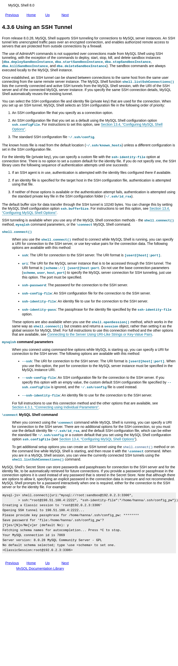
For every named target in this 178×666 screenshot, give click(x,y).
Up (48, 14)
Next (66, 14)
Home (32, 14)
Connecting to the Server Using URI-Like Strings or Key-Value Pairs (99, 334)
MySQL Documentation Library (40, 569)
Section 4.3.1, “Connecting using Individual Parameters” (55, 407)
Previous (13, 15)
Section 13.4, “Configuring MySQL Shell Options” (97, 439)
